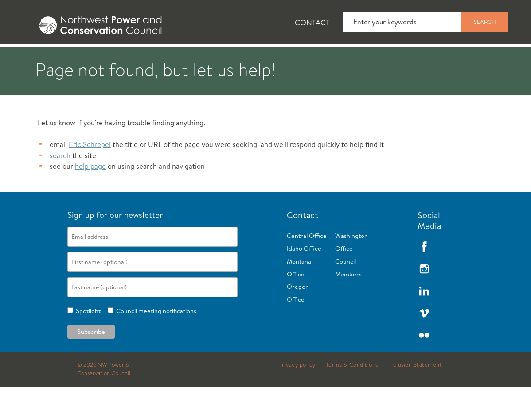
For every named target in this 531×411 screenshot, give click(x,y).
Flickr (424, 359)
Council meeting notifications (154, 334)
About (34, 58)
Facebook (424, 270)
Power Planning (248, 58)
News (85, 58)
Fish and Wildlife (157, 58)
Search (485, 22)
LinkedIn (424, 315)
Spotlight (87, 334)
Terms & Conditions (352, 389)
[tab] (27, 57)
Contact (312, 22)
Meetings (325, 58)
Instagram (424, 292)
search (60, 179)
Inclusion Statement (415, 389)
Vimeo (424, 337)
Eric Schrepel (90, 168)
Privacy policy (297, 389)
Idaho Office (304, 272)
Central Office (307, 259)
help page (90, 190)
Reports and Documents (416, 58)
